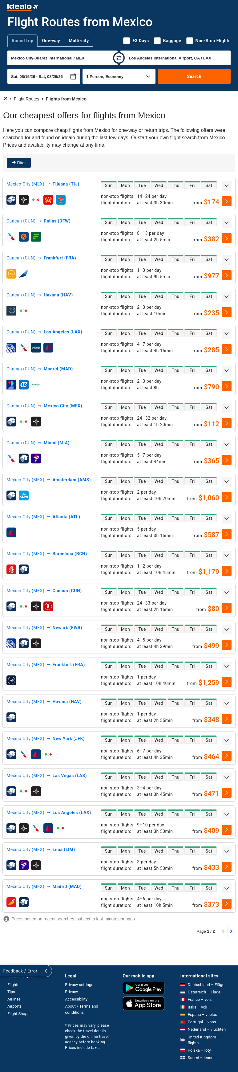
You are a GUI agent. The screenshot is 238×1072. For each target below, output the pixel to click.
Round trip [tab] (22, 40)
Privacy (71, 991)
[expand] (227, 186)
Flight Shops (18, 1013)
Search (194, 76)
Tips (11, 991)
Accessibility (76, 999)
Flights (13, 984)
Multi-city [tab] (79, 40)
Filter (21, 163)
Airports (14, 1006)
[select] (227, 201)
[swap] (119, 58)
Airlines (14, 999)
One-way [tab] (51, 40)
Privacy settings (79, 984)
